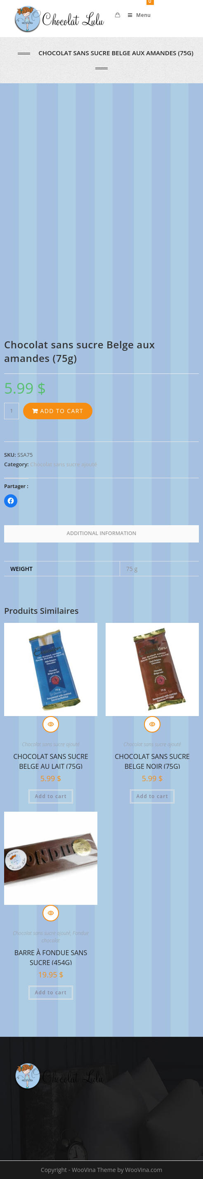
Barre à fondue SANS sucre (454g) (50, 956)
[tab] (101, 533)
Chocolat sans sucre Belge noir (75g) (152, 760)
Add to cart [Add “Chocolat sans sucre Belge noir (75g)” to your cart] (152, 796)
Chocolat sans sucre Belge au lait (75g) (50, 760)
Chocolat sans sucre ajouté (63, 464)
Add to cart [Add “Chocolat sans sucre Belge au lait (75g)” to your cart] (50, 796)
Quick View (51, 724)
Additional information (102, 533)
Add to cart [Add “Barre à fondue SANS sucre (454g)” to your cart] (50, 992)
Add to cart (61, 411)
